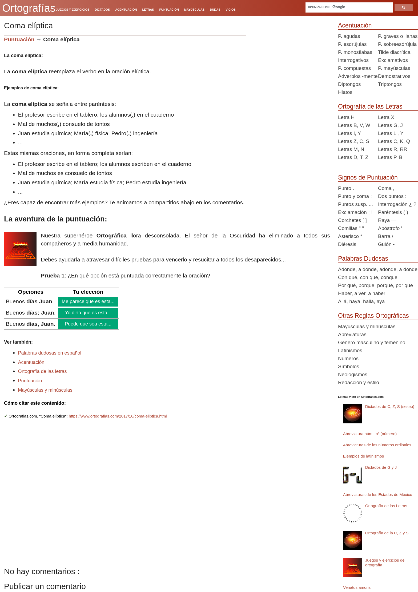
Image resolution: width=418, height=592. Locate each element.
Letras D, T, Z (353, 157)
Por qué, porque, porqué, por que (375, 285)
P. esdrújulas (352, 44)
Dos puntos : (392, 196)
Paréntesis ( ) (393, 212)
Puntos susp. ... (355, 204)
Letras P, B (390, 157)
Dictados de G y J (381, 467)
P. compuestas (354, 68)
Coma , (386, 188)
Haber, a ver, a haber (361, 293)
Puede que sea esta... (88, 324)
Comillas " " (351, 228)
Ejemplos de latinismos (363, 456)
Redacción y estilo (358, 382)
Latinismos (350, 350)
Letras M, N (351, 149)
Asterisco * (350, 236)
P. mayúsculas (394, 68)
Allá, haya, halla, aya (361, 301)
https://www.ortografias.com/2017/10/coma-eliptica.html (118, 416)
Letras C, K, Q (394, 141)
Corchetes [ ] (352, 220)
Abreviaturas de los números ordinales (377, 445)
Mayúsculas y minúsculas (45, 390)
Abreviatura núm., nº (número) (370, 433)
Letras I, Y (349, 133)
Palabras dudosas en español (49, 353)
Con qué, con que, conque (367, 277)
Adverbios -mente (358, 76)
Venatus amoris (357, 587)
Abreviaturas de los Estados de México (377, 494)
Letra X (386, 117)
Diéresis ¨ (348, 244)
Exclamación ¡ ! (355, 212)
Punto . (346, 188)
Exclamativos (393, 60)
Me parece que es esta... (88, 301)
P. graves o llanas (398, 36)
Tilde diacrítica (394, 52)
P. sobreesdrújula (397, 44)
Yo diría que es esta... (88, 312)
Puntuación (19, 39)
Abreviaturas (352, 334)
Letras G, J (390, 125)
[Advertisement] (290, 68)
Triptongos (390, 84)
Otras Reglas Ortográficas (373, 315)
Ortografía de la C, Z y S (387, 533)
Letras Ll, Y (391, 133)
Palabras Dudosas (363, 258)
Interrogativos (353, 60)
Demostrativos (394, 76)
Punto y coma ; (355, 196)
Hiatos (345, 92)
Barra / (385, 236)
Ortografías (28, 8)
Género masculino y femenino (371, 342)
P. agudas (349, 36)
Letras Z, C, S (353, 141)
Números (348, 358)
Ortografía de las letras (42, 371)
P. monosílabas (355, 52)
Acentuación (31, 362)
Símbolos (348, 366)
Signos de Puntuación (368, 177)
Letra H (346, 117)
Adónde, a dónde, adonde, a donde (377, 269)
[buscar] (349, 7)
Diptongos (349, 84)
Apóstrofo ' (390, 228)
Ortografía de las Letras (370, 106)
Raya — (387, 220)
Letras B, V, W (354, 125)
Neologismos (352, 374)
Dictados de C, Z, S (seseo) (389, 406)
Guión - (386, 244)
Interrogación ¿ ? (397, 204)
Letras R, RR (392, 149)
